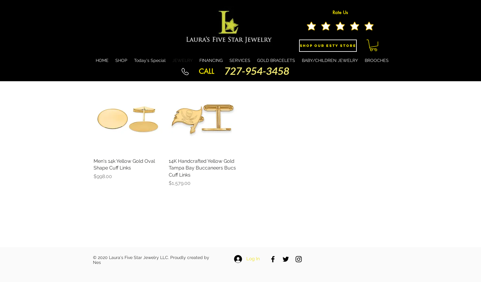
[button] (373, 45)
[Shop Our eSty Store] (328, 46)
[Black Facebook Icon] (273, 259)
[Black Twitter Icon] (286, 259)
